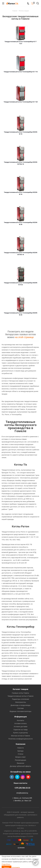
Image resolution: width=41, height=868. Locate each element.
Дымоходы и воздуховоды (20, 705)
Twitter (17, 777)
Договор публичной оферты (20, 766)
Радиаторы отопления (20, 699)
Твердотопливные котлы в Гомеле (20, 696)
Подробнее (6, 864)
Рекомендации (20, 760)
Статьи (20, 754)
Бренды (20, 751)
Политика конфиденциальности (20, 739)
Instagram (23, 777)
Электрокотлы (20, 702)
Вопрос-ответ (20, 757)
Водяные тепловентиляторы (20, 711)
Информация (20, 716)
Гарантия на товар (20, 729)
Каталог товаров (20, 689)
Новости (20, 748)
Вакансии (20, 763)
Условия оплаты (20, 723)
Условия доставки (20, 726)
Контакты (20, 720)
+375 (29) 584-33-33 (22, 788)
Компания (20, 744)
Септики (20, 708)
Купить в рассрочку (20, 733)
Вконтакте (12, 777)
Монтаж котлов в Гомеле (20, 736)
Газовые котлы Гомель (20, 693)
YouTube (28, 777)
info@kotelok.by (22, 793)
